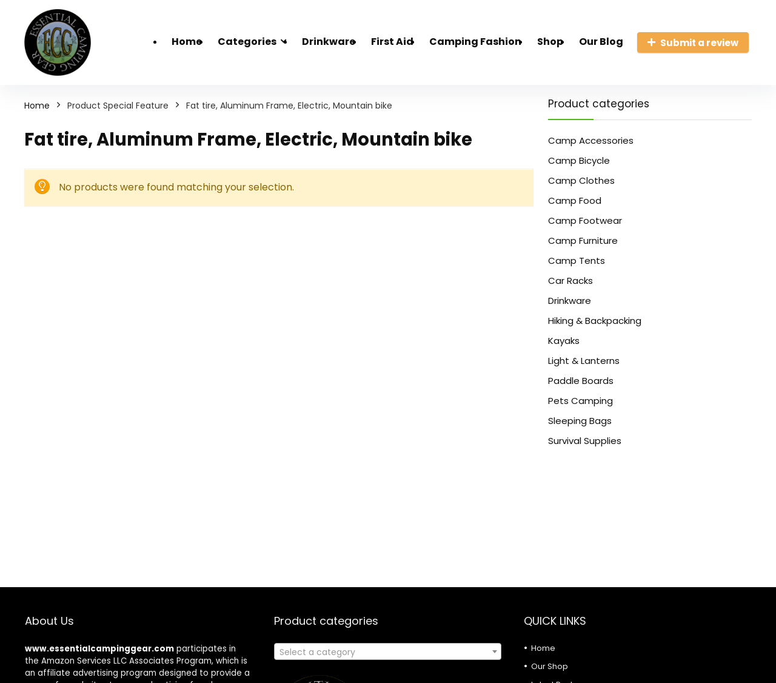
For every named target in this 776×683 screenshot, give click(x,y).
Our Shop (549, 666)
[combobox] (387, 651)
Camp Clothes (581, 180)
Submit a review (692, 42)
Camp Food (574, 200)
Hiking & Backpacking (594, 320)
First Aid (392, 42)
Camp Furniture (583, 240)
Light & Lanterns (584, 360)
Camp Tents (576, 260)
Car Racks (570, 280)
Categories (247, 42)
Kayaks (564, 340)
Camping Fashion (475, 42)
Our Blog (601, 42)
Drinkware (328, 42)
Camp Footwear (585, 220)
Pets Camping (580, 400)
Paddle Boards (581, 380)
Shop (550, 42)
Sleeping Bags (580, 420)
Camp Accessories (591, 140)
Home (187, 42)
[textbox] (388, 652)
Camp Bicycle (579, 160)
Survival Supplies (584, 440)
